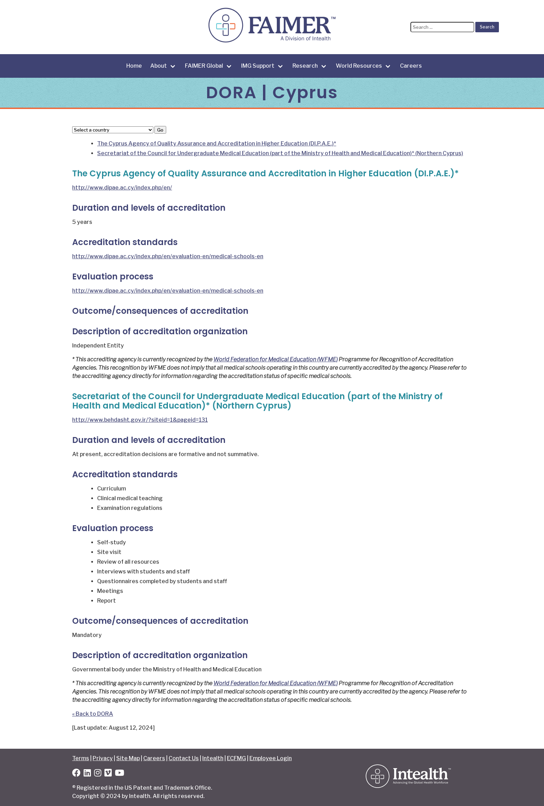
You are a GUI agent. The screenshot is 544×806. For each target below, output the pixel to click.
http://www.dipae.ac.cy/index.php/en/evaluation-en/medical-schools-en (167, 256)
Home (134, 65)
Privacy (103, 758)
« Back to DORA (92, 714)
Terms (80, 758)
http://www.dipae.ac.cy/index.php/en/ (122, 187)
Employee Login (270, 758)
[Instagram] (97, 774)
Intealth (212, 758)
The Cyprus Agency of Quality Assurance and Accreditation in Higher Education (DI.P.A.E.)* (216, 143)
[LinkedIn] (87, 774)
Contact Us (184, 758)
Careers (411, 65)
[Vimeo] (108, 774)
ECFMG (236, 758)
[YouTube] (119, 774)
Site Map (128, 758)
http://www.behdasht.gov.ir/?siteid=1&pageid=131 (140, 420)
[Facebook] (76, 774)
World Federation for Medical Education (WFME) (275, 359)
